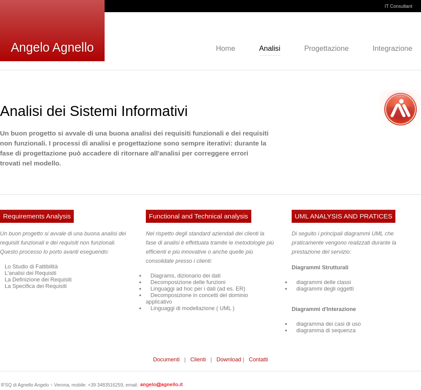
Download (229, 359)
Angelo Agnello (52, 47)
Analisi (269, 48)
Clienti (198, 359)
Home (225, 48)
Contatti (258, 359)
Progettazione (326, 48)
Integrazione (392, 48)
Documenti (166, 359)
